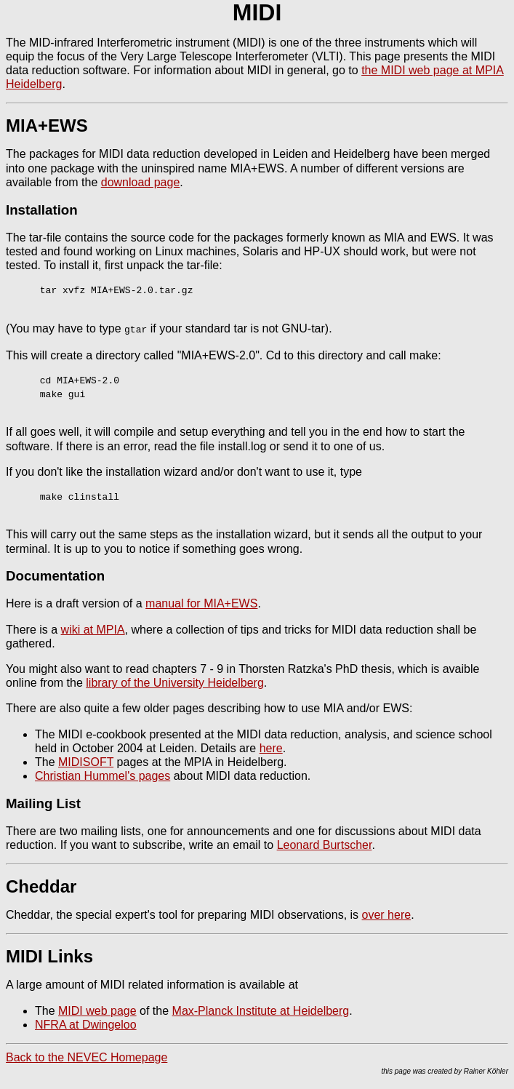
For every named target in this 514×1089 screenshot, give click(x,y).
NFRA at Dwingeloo (86, 1024)
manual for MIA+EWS (201, 603)
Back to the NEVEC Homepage (86, 1056)
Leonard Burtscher (324, 844)
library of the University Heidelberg (175, 682)
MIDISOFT (85, 761)
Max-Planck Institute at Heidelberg (261, 1010)
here (271, 747)
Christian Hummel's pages (102, 775)
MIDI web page (97, 1010)
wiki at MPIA (93, 629)
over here (386, 914)
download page (140, 182)
